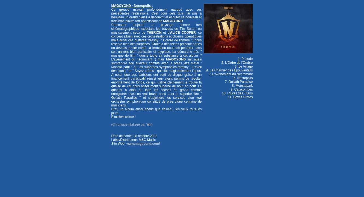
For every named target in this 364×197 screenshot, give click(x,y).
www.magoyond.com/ (143, 144)
